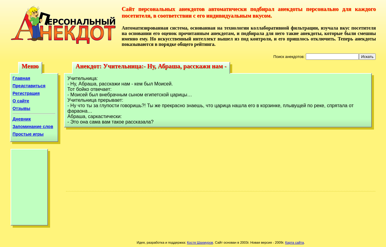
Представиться (29, 85)
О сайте (21, 100)
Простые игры (28, 134)
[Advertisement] (29, 188)
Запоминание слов (33, 126)
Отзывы (21, 108)
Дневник (22, 119)
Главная (21, 78)
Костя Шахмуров (200, 242)
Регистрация (26, 93)
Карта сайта (294, 242)
